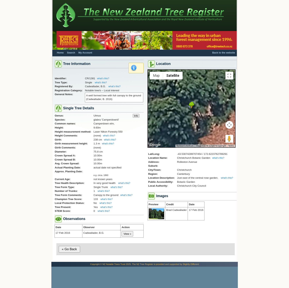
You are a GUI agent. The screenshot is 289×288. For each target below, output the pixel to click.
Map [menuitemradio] (156, 75)
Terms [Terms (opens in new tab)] (231, 146)
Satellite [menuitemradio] (172, 75)
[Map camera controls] (229, 125)
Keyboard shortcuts (185, 146)
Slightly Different (191, 264)
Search (71, 52)
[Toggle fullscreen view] (229, 75)
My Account (85, 52)
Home (60, 52)
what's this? (103, 78)
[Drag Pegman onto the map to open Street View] (229, 139)
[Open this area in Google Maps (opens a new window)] (155, 144)
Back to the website (223, 52)
